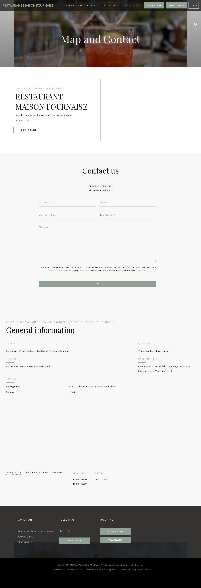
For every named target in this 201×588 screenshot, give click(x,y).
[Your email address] (67, 215)
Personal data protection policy (103, 570)
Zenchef (139, 565)
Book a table (154, 5)
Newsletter (74, 541)
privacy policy (140, 270)
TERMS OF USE (76, 570)
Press (115, 5)
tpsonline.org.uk (55, 270)
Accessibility (143, 570)
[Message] (97, 243)
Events (106, 5)
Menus (70, 5)
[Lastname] (127, 202)
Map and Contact (133, 5)
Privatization (176, 5)
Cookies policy (128, 570)
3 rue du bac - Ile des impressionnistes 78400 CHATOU (57, 115)
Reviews (95, 5)
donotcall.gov (84, 270)
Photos (83, 5)
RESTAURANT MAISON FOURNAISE (27, 5)
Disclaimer (60, 570)
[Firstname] (67, 202)
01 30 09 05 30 (22, 119)
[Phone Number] (127, 215)
